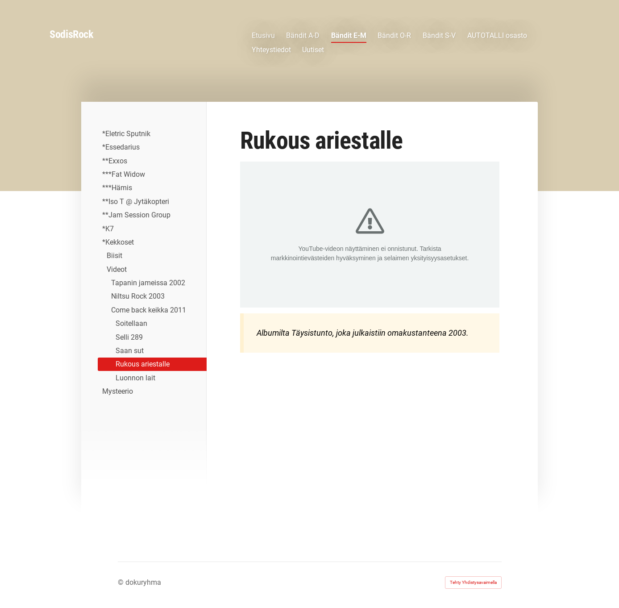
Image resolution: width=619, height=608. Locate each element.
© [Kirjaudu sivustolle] (121, 582)
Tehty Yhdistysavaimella (473, 582)
